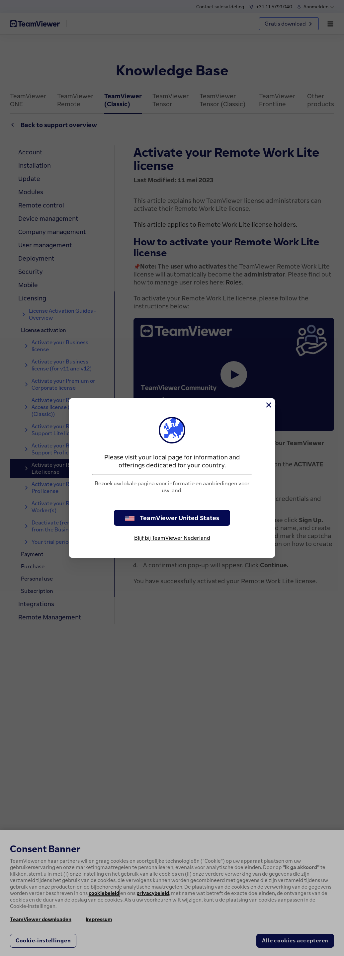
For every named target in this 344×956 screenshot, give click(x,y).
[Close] (268, 405)
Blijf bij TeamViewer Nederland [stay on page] (172, 537)
